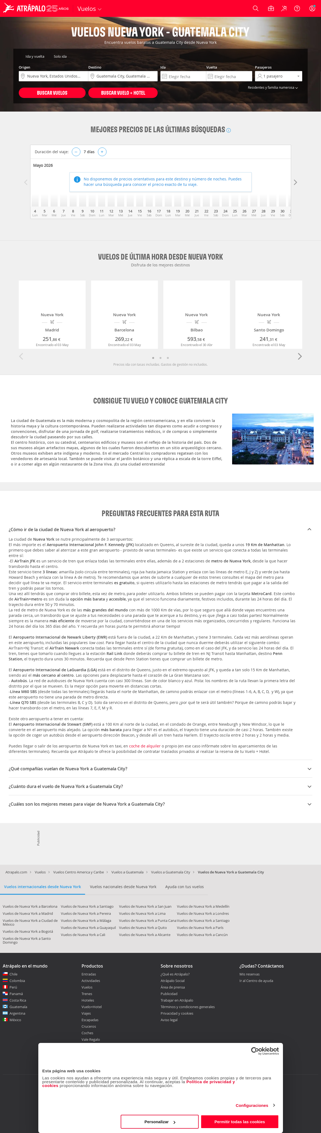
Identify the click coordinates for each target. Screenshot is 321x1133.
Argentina (17, 1013)
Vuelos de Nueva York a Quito (143, 927)
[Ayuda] (297, 8)
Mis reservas (249, 974)
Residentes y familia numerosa (274, 87)
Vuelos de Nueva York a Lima (142, 913)
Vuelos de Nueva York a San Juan (145, 906)
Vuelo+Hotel (92, 1006)
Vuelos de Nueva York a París (200, 927)
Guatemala (18, 1006)
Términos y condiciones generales (188, 1006)
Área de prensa (173, 987)
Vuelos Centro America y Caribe (78, 872)
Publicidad (169, 993)
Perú (13, 987)
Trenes (87, 993)
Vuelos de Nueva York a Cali (83, 934)
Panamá (16, 993)
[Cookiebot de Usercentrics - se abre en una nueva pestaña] (255, 1051)
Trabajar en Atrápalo (177, 1000)
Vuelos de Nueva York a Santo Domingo (27, 940)
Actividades (91, 980)
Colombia (17, 980)
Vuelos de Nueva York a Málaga (86, 920)
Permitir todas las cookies (239, 1121)
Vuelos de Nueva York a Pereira (86, 913)
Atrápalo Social (173, 980)
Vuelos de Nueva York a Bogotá (28, 931)
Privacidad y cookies (177, 1013)
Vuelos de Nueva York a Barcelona (30, 906)
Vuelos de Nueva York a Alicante (144, 934)
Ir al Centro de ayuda (256, 981)
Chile (13, 974)
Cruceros (89, 1026)
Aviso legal (169, 1019)
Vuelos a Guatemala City (170, 872)
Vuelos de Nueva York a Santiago (87, 906)
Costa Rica (18, 1000)
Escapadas (90, 1019)
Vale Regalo (91, 1039)
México (15, 1019)
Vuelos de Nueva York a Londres (203, 913)
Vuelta (211, 67)
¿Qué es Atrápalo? (175, 974)
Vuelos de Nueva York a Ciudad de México (30, 922)
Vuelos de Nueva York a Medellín (203, 906)
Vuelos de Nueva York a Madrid (28, 913)
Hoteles (88, 1000)
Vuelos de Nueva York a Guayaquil (88, 927)
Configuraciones (252, 1105)
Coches (87, 1032)
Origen (24, 67)
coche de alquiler (145, 746)
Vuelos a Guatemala (127, 872)
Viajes (86, 1013)
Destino (94, 67)
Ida (163, 67)
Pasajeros (263, 67)
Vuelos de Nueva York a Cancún (202, 934)
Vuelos (40, 872)
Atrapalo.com (16, 872)
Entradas (89, 974)
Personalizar (160, 1121)
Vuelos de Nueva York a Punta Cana (147, 920)
